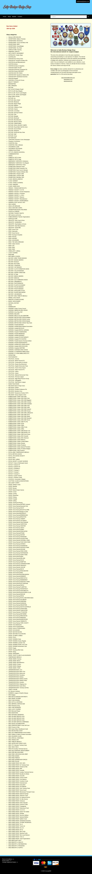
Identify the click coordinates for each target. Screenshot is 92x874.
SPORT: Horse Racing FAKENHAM (17, 536)
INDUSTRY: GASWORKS (15, 222)
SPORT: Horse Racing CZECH (16, 527)
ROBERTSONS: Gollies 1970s (16, 423)
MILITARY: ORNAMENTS (15, 281)
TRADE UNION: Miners (14, 660)
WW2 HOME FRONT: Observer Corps (18, 795)
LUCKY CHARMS (13, 252)
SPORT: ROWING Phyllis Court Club (17, 644)
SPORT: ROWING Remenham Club (17, 646)
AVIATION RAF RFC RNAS (15, 73)
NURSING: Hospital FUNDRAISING (17, 331)
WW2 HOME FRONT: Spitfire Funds (17, 819)
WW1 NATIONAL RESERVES (16, 714)
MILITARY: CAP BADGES (15, 267)
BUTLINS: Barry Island (14, 100)
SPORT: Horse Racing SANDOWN (17, 601)
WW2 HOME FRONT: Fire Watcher (17, 786)
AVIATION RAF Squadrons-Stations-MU (18, 75)
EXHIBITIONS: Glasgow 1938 (16, 173)
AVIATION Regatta (13, 78)
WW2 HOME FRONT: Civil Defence (17, 779)
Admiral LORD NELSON (14, 37)
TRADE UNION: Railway (14, 666)
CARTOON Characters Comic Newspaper (19, 139)
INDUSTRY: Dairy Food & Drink (16, 220)
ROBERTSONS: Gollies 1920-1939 (17, 396)
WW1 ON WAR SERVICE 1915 (16, 718)
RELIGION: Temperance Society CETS (18, 393)
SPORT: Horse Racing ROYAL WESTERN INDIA (20, 597)
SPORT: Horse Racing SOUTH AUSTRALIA (19, 606)
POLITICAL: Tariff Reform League (17, 382)
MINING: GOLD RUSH (14, 297)
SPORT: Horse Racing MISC (15, 572)
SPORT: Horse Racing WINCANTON (17, 615)
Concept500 (48, 871)
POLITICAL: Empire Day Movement (17, 364)
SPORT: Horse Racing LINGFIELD (17, 565)
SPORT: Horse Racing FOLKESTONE (18, 538)
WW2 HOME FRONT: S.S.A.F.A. (16, 810)
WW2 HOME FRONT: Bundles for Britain (18, 774)
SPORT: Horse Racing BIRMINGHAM (18, 515)
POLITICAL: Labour (13, 371)
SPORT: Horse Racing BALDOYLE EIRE (18, 509)
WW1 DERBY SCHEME (14, 698)
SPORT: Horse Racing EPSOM (16, 533)
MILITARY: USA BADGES (15, 294)
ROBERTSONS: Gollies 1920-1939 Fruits (19, 398)
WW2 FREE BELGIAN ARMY (16, 752)
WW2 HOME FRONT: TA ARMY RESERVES (19, 822)
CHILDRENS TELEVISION (15, 148)
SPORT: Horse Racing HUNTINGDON (18, 553)
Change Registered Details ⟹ (10, 862)
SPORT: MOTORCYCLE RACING (17, 633)
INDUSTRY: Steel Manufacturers (16, 225)
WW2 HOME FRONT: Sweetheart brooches (19, 820)
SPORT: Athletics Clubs (14, 484)
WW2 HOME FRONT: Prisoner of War (18, 804)
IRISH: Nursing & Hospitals (15, 234)
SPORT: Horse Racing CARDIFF (16, 518)
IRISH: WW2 (11, 249)
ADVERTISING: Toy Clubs (15, 48)
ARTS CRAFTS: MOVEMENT (16, 53)
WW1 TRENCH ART (13, 739)
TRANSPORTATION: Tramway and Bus (18, 687)
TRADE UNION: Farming (14, 659)
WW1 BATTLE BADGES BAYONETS (17, 696)
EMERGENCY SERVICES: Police (17, 164)
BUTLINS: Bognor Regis (14, 103)
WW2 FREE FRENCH (14, 757)
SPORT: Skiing (12, 651)
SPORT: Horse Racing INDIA (15, 556)
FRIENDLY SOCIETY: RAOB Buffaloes (18, 200)
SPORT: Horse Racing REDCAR (16, 594)
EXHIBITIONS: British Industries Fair (17, 168)
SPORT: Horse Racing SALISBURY (17, 599)
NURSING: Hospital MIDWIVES (16, 333)
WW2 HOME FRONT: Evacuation (16, 784)
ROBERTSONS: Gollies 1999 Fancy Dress (19, 434)
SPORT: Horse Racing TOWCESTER (17, 610)
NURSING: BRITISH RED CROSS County (19, 319)
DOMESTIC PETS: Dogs (14, 159)
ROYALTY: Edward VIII (14, 466)
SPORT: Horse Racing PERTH (16, 585)
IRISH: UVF (11, 245)
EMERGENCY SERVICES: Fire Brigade (18, 163)
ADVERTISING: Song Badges (16, 46)
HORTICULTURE (12, 218)
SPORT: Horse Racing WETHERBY (17, 614)
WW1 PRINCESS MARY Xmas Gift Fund (18, 725)
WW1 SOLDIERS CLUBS (14, 736)
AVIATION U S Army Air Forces (16, 80)
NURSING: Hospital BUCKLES (16, 328)
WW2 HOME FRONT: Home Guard (17, 790)
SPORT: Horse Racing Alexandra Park (18, 506)
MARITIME (11, 254)
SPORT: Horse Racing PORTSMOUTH (18, 590)
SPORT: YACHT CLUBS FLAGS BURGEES (19, 655)
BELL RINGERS (12, 85)
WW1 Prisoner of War (13, 727)
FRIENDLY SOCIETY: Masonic (16, 197)
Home (4, 16)
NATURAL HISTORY (13, 303)
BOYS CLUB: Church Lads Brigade (17, 92)
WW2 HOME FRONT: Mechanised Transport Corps (21, 792)
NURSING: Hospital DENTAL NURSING (18, 330)
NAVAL (10, 305)
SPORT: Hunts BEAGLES (15, 624)
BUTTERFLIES (12, 137)
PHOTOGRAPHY (12, 357)
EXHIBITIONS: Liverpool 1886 (16, 175)
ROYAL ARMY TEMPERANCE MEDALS (18, 452)
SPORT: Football (12, 499)
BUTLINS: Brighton (13, 105)
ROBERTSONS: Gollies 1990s (16, 429)
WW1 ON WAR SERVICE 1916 (16, 720)
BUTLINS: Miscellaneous (14, 119)
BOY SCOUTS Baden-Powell (15, 89)
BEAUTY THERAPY (13, 82)
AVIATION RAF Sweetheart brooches (17, 76)
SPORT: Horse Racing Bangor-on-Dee (18, 511)
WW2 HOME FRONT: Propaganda (17, 806)
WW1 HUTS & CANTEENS (15, 702)
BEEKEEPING (12, 84)
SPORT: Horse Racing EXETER (16, 535)
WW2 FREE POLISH (13, 761)
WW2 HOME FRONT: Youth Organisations (19, 838)
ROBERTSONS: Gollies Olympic (16, 443)
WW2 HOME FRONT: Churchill (16, 775)
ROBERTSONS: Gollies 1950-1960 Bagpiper (19, 400)
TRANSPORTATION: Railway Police (17, 680)
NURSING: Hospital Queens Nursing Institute (19, 340)
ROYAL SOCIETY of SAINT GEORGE (18, 461)
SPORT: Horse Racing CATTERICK (17, 520)
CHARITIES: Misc (13, 143)
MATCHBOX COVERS (14, 256)
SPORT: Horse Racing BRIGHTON (17, 517)
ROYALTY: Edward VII (14, 464)
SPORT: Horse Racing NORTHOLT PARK (19, 581)
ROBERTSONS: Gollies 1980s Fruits (17, 427)
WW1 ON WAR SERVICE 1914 (16, 716)
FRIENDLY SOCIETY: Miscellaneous (17, 199)
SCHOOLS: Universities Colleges (16, 479)
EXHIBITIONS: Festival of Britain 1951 (18, 172)
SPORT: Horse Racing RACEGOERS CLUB (19, 592)
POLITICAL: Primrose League (16, 376)
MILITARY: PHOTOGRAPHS (15, 283)
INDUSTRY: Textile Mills (14, 227)
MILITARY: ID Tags (13, 274)
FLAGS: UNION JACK (14, 186)
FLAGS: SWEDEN (13, 184)
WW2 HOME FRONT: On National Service (19, 797)
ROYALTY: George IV (13, 470)
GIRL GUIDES (12, 204)
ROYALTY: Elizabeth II (14, 468)
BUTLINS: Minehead (13, 118)
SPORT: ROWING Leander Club (16, 642)
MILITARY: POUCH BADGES (15, 288)
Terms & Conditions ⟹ (8, 859)
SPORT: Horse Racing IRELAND (16, 558)
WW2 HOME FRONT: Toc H (15, 824)
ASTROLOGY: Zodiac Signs (15, 55)
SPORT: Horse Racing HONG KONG (17, 551)
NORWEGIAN (12, 306)
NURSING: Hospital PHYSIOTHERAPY (18, 337)
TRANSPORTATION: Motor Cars (16, 671)
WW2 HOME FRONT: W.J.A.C (16, 827)
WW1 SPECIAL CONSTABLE (16, 738)
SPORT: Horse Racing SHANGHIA (17, 603)
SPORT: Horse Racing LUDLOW (16, 567)
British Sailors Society (14, 96)
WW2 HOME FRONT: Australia (16, 770)
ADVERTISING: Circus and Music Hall (18, 42)
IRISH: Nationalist (12, 231)
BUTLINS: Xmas (12, 136)
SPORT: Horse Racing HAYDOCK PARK (18, 547)
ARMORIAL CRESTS (13, 51)
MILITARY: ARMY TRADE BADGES (17, 258)
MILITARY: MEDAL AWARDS (15, 276)
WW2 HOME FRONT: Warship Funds (17, 833)
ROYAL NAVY (12, 457)
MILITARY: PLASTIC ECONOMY (16, 285)
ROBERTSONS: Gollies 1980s (16, 425)
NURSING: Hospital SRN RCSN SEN (18, 346)
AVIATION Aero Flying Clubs (15, 58)
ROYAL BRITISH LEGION (15, 454)
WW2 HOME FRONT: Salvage (16, 813)
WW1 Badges (11, 695)
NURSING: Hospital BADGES (16, 324)
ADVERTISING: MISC (14, 44)
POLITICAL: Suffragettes (14, 380)
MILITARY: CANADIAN (14, 265)
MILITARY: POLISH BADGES (16, 287)
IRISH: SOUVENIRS (13, 240)
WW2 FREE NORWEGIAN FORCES (17, 759)
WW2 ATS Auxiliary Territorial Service (17, 748)
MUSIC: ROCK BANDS (14, 301)
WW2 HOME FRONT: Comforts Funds (18, 781)
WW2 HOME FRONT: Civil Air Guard (17, 777)
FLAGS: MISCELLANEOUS (15, 179)
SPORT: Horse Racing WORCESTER (18, 619)
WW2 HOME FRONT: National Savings (18, 793)
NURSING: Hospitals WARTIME (16, 348)
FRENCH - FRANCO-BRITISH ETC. (17, 188)
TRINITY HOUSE (12, 689)
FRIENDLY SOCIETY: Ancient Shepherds (19, 191)
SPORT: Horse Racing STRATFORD (17, 608)
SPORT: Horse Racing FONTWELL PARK (19, 540)
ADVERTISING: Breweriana (15, 40)
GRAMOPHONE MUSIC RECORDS (17, 209)
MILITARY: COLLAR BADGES (16, 270)
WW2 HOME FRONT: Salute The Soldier (18, 811)
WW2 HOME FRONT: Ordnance (16, 801)
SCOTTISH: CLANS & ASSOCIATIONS (18, 481)
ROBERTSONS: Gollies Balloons (16, 439)
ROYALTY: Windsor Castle (15, 477)
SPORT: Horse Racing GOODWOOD (17, 545)
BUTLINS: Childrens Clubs (15, 107)
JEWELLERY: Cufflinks (14, 251)
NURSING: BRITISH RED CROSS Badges (19, 317)
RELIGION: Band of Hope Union (16, 385)
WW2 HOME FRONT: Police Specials (18, 802)
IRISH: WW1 (11, 247)
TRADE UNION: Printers (14, 664)
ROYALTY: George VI (13, 473)
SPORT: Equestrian (13, 495)
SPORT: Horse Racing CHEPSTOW (17, 524)
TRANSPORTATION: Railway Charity (17, 678)
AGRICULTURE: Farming (14, 49)
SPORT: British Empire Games (16, 490)
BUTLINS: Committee (13, 110)
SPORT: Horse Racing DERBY (16, 529)
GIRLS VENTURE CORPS (15, 207)
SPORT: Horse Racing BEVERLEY (17, 513)
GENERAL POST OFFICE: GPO (16, 202)
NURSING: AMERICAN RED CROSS (18, 310)
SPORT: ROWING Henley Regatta (17, 641)
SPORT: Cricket (12, 491)
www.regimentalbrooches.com (68, 77)
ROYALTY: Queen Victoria (15, 475)
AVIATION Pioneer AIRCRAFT (16, 71)
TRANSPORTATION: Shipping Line (17, 684)
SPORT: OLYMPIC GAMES (15, 635)
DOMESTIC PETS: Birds (14, 157)
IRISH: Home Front (13, 229)
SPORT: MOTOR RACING (15, 632)
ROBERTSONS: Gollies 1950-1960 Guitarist (19, 409)
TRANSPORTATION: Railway (16, 677)
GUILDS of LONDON (13, 211)
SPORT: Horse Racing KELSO (16, 560)
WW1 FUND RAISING (14, 700)
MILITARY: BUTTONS (14, 263)
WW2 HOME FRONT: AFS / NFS (16, 763)
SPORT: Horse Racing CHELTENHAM (18, 522)
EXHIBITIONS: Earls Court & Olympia (18, 170)
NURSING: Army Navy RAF (15, 312)
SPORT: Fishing (12, 497)
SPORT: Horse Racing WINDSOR (17, 617)
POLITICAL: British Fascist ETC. (16, 360)
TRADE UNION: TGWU (14, 668)
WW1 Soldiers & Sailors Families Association (19, 734)
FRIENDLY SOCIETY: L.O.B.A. (16, 195)
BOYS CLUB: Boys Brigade (15, 91)
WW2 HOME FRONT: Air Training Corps (18, 765)
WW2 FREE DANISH (13, 756)
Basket (14, 16)
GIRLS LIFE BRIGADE (14, 206)
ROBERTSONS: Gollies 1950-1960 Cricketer (19, 402)
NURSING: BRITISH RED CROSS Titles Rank (20, 323)
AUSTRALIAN (12, 57)
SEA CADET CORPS (13, 482)
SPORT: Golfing (12, 500)
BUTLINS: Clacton (13, 109)
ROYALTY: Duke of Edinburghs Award (18, 463)
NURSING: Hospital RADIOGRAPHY (17, 342)
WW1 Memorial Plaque (14, 711)
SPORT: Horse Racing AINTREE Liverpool (19, 504)
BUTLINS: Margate (13, 116)
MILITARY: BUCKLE (13, 261)
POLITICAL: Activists (13, 358)
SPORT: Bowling (12, 486)
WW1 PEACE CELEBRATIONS (16, 723)
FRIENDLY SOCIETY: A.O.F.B (16, 190)
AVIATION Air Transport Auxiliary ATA (17, 60)
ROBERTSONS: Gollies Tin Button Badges (19, 448)
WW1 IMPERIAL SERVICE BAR (16, 703)
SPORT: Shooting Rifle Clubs (15, 650)
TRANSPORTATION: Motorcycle (16, 673)
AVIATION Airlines (13, 64)
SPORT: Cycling (12, 493)
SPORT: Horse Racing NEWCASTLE (17, 578)
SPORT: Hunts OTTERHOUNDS (16, 628)
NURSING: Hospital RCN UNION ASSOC (19, 344)
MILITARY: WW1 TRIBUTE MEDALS (17, 296)
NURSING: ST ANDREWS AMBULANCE (18, 351)
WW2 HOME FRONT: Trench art (16, 826)
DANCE (10, 155)
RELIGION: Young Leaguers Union (17, 394)
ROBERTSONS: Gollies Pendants (17, 445)
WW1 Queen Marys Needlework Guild (18, 729)
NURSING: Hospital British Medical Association (20, 326)
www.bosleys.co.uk (68, 79)
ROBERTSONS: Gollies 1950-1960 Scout (19, 414)
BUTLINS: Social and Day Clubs (16, 132)
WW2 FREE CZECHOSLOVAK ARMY (18, 754)
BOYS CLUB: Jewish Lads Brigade (17, 94)
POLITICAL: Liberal (13, 373)
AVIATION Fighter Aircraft (14, 67)
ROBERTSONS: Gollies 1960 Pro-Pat (18, 421)
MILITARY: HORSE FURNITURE (16, 272)
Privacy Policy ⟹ (6, 860)
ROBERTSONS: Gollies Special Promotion (19, 447)
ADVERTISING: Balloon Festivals (17, 39)
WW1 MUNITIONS (13, 712)
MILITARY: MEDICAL (13, 278)
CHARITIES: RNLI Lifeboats (15, 145)
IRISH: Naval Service (13, 233)
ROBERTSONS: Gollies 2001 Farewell (18, 436)
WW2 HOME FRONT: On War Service (18, 799)
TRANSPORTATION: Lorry (15, 669)
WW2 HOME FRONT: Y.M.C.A (16, 836)
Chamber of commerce (14, 141)
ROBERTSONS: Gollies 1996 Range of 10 (19, 430)
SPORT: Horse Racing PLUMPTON (17, 587)
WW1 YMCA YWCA (13, 747)
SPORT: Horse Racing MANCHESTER (18, 571)
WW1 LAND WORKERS (14, 707)
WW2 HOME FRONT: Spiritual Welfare (18, 817)
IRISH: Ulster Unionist (14, 243)
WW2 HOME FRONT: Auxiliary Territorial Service (20, 772)
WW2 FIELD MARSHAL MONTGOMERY (18, 750)
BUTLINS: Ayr (12, 98)
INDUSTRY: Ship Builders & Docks (17, 224)
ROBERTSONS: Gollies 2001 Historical (18, 438)
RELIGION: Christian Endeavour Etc (17, 389)
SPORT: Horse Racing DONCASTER (17, 531)
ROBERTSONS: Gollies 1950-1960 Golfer (19, 407)
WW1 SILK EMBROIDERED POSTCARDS (19, 732)
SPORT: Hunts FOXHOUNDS (16, 626)
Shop (9, 16)
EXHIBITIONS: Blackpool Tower (16, 166)
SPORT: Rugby (12, 648)
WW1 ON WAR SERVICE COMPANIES (18, 721)
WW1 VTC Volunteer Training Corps (17, 745)
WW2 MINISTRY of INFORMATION (17, 844)
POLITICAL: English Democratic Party (18, 366)
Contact (20, 16)
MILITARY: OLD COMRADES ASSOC (18, 279)
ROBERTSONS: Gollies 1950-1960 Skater (19, 416)
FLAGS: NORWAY (13, 181)
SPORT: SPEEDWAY (13, 653)
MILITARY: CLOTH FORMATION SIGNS (18, 269)
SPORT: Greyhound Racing (15, 502)
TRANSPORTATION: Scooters (16, 682)
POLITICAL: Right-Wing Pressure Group (18, 378)
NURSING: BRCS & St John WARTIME (18, 315)
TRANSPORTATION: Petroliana (16, 675)
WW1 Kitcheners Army (14, 705)
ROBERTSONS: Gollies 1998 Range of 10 (19, 432)
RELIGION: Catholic (13, 387)
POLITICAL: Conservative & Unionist (17, 362)
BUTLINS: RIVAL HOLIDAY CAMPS (17, 125)
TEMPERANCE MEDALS (14, 657)
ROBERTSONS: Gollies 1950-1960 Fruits (19, 405)
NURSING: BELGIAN (13, 314)
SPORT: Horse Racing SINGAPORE (17, 605)
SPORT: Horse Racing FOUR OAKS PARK (19, 542)
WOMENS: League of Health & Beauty (18, 693)
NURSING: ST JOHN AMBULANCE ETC (18, 353)
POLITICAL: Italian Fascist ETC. (16, 369)
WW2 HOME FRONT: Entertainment (17, 783)
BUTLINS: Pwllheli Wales (14, 123)
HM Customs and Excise (14, 215)
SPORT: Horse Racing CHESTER (17, 526)
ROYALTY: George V (13, 472)
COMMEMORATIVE (13, 154)
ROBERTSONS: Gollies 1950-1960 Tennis (19, 420)
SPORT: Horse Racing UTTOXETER (17, 612)
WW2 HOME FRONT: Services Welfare (18, 815)
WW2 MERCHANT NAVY (14, 840)
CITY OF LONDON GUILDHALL (16, 152)
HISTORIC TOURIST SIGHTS (16, 213)
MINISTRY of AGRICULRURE (16, 299)
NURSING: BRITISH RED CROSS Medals (19, 321)
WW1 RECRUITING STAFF (15, 730)
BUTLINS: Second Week (14, 128)
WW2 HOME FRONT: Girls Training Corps (19, 788)
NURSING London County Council (17, 308)
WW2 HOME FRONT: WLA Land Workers (19, 835)
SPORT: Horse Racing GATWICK (16, 544)
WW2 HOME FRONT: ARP (15, 768)
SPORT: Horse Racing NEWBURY (17, 576)
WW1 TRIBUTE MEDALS (14, 741)
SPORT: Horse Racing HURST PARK (17, 554)
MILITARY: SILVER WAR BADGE (17, 292)
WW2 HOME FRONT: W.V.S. (15, 829)
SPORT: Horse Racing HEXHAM (16, 549)
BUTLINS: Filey (12, 114)
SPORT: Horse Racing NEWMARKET (18, 579)
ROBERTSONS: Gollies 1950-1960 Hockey (19, 411)
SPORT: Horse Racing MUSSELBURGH (18, 574)
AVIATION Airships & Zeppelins (16, 66)
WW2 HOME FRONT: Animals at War (17, 766)
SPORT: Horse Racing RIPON (16, 596)
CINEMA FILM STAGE (14, 150)
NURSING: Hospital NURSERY (16, 335)
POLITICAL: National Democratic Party (18, 375)
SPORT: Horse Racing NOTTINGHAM (18, 583)
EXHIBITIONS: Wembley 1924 (16, 177)
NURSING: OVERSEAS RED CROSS (18, 349)
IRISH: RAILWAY (12, 238)
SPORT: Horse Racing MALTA (16, 569)
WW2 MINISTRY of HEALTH (15, 842)
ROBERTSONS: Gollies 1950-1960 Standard (19, 418)
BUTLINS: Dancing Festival (15, 112)
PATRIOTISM (11, 355)
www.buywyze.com (68, 81)
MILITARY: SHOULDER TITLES (16, 290)
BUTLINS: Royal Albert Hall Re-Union (18, 127)
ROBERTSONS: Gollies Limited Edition (18, 441)
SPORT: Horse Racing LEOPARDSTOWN (19, 563)
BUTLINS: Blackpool (13, 101)
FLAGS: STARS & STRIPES (15, 182)
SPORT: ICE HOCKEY (14, 630)
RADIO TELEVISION (13, 384)
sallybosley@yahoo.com (83, 1)
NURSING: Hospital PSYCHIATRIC (17, 339)
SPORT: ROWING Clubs (14, 639)
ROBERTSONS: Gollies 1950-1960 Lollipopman (20, 412)
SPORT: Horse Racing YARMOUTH (17, 621)
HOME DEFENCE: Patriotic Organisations (19, 216)
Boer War (10, 87)
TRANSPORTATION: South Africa (17, 686)
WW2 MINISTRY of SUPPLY (15, 847)
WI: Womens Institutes (14, 691)
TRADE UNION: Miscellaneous (16, 662)
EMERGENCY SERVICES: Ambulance (18, 161)
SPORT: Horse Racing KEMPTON (17, 562)
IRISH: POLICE (12, 236)
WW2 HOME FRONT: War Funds (16, 831)
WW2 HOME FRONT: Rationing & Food (18, 808)
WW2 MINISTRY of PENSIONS (16, 845)
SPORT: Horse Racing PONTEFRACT (18, 588)
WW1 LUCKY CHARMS (14, 709)
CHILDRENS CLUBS (13, 146)
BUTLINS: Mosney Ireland (15, 121)
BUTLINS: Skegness (13, 130)
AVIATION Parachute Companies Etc (17, 69)
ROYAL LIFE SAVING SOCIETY (16, 455)
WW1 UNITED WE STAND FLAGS (17, 743)
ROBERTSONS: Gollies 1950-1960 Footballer (20, 403)
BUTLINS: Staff (12, 134)
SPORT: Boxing (12, 488)
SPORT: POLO (12, 637)
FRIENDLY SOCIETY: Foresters (16, 193)
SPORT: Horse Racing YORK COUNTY (18, 623)
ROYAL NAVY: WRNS (14, 459)
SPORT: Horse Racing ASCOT (16, 508)
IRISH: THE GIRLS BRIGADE (16, 242)
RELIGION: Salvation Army (15, 391)
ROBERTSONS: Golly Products (16, 450)
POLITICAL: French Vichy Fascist (17, 367)
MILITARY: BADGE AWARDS (15, 260)
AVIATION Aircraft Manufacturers (16, 62)
